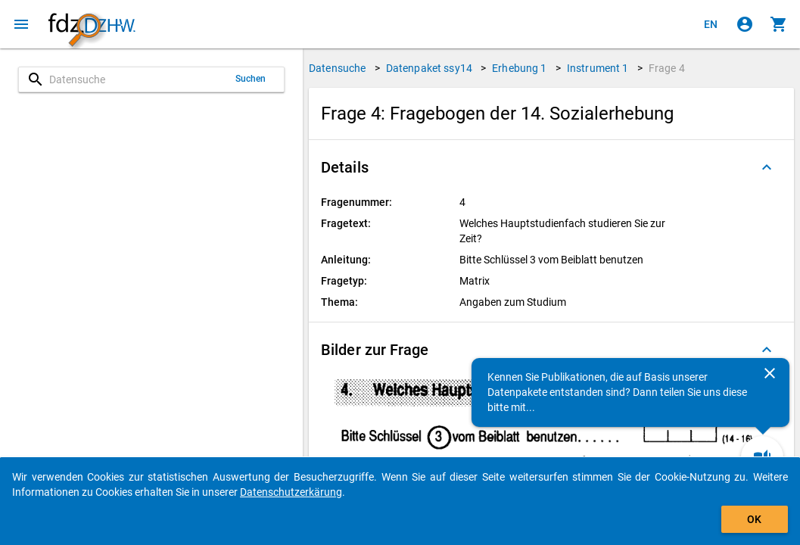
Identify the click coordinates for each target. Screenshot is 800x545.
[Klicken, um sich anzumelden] (745, 24)
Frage (667, 68)
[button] (551, 167)
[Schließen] (770, 373)
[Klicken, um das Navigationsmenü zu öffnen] (21, 24)
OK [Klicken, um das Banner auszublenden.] (754, 519)
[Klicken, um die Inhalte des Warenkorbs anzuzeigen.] (779, 24)
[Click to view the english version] (711, 24)
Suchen (250, 78)
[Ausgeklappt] (767, 167)
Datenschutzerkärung (291, 492)
